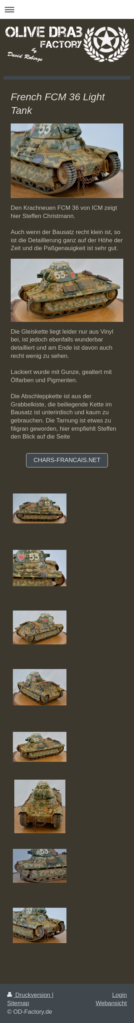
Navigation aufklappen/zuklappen (67, 9)
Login (119, 995)
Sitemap (18, 1003)
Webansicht (111, 1003)
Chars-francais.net (67, 460)
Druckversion (29, 995)
